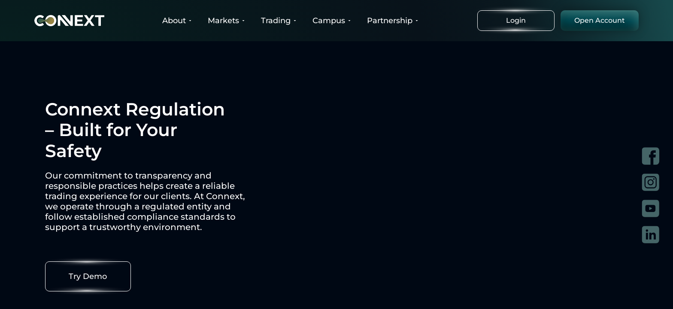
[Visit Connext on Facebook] (650, 156)
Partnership (393, 20)
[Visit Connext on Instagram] (650, 182)
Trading (279, 20)
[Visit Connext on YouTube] (650, 208)
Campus (332, 20)
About (177, 20)
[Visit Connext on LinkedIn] (650, 234)
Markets (227, 20)
